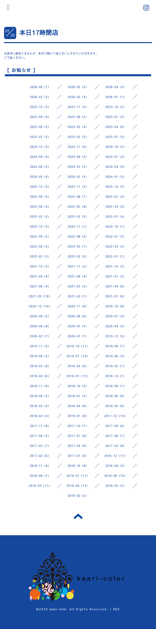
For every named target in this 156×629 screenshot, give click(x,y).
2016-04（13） (78, 486)
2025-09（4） (40, 117)
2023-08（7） (78, 196)
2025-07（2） (115, 117)
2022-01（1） (115, 256)
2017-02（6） (40, 456)
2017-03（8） (115, 446)
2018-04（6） (78, 406)
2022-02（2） (78, 256)
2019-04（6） (78, 366)
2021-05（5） (78, 286)
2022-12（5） (40, 226)
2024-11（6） (78, 147)
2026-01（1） (115, 97)
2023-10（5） (115, 187)
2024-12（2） (40, 147)
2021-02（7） (78, 296)
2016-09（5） (115, 466)
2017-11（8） (40, 426)
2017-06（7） (115, 436)
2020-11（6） (78, 306)
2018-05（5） (40, 406)
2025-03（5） (40, 137)
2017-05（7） (40, 446)
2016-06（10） (115, 476)
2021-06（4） (40, 286)
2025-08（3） (78, 117)
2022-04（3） (115, 246)
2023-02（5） (78, 216)
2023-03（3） (40, 216)
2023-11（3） (78, 187)
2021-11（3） (78, 266)
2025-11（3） (78, 107)
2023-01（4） (115, 216)
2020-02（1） (40, 336)
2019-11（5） (40, 346)
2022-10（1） (115, 226)
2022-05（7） (78, 246)
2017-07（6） (78, 436)
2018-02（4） (40, 416)
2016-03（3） (115, 486)
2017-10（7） (78, 426)
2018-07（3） (78, 396)
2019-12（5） (115, 336)
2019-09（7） (115, 346)
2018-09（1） (115, 386)
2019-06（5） (115, 356)
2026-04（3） (115, 87)
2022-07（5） (115, 236)
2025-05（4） (78, 127)
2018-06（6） (115, 396)
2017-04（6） (78, 446)
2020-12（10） (40, 306)
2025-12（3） (40, 107)
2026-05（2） (78, 87)
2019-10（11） (78, 346)
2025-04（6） (115, 127)
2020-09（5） (40, 316)
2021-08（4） (78, 276)
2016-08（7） (40, 476)
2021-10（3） (115, 266)
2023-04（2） (115, 206)
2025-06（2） (40, 127)
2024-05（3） (78, 167)
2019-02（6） (40, 376)
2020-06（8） (40, 326)
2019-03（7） (115, 366)
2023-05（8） (78, 206)
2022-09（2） (40, 236)
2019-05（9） (40, 366)
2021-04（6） (115, 286)
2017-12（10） (115, 416)
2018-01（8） (78, 416)
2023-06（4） (40, 206)
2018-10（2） (78, 386)
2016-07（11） (78, 476)
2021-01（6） (115, 296)
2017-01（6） (78, 456)
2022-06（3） (40, 246)
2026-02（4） (78, 97)
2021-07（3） (115, 276)
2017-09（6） (115, 426)
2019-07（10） (78, 356)
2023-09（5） (40, 196)
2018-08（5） (40, 396)
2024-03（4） (40, 177)
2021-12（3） (40, 266)
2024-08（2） (78, 157)
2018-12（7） (115, 376)
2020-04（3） (115, 326)
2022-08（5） (78, 236)
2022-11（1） (78, 226)
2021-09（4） (40, 276)
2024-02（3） (78, 177)
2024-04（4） (115, 167)
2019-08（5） (40, 356)
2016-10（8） (78, 466)
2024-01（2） (115, 177)
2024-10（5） (115, 147)
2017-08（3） (40, 436)
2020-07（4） (115, 316)
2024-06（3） (40, 167)
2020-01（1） (78, 336)
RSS (116, 609)
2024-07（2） (115, 157)
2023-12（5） (40, 187)
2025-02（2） (78, 137)
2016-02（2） (78, 496)
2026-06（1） (40, 87)
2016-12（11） (115, 456)
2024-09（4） (40, 157)
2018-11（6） (40, 386)
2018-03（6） (115, 406)
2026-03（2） (40, 97)
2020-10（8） (115, 306)
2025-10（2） (115, 107)
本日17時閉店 (38, 32)
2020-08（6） (78, 316)
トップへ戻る (78, 516)
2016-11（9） (40, 466)
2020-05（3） (78, 326)
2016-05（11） (40, 486)
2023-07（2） (115, 196)
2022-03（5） (40, 256)
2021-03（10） (40, 296)
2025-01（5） (115, 137)
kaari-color (58, 609)
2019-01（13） (78, 376)
